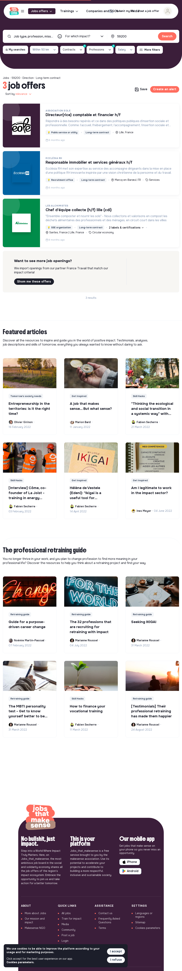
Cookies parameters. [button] (20, 962)
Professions (101, 49)
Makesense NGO (35, 928)
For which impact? (84, 36)
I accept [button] (116, 951)
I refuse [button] (116, 960)
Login (65, 940)
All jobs (66, 913)
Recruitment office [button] (60, 180)
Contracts (74, 49)
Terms (102, 928)
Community (68, 929)
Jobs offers (42, 11)
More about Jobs (35, 913)
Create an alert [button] (164, 89)
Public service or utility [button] (62, 132)
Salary (125, 50)
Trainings (69, 11)
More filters (150, 49)
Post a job (68, 935)
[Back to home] (40, 818)
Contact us (105, 913)
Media (65, 924)
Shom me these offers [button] (34, 281)
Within (44, 50)
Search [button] (167, 36)
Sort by (18, 94)
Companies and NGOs (104, 11)
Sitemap (140, 922)
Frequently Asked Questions (109, 920)
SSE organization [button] (59, 227)
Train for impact (72, 918)
